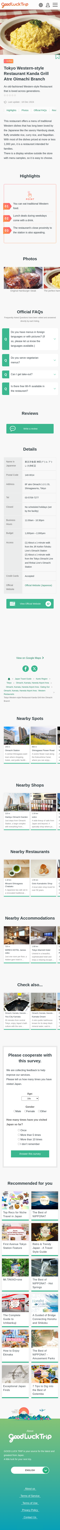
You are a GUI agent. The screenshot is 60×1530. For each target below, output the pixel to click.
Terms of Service (30, 1496)
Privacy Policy (30, 1510)
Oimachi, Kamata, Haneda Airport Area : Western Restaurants (24, 692)
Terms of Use (29, 1503)
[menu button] (55, 5)
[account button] (48, 5)
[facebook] (25, 668)
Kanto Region (42, 679)
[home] (14, 5)
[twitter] (34, 668)
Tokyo (9, 683)
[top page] (9, 679)
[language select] (40, 4)
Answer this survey (30, 1153)
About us (30, 1488)
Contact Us (30, 1517)
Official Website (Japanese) (38, 585)
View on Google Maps (28, 658)
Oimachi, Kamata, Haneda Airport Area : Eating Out (27, 687)
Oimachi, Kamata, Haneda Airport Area (32, 683)
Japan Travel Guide (23, 679)
